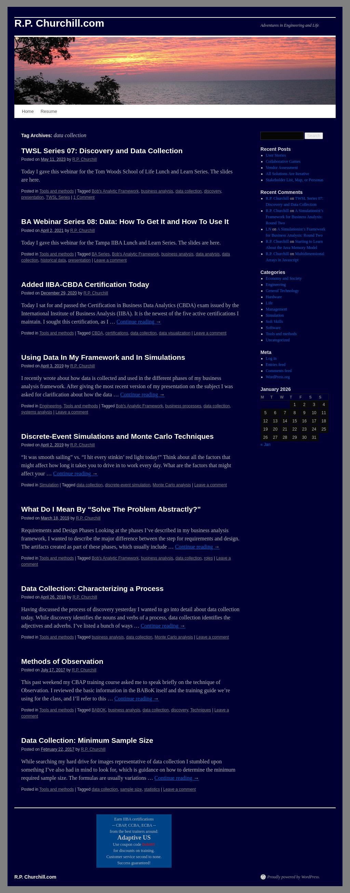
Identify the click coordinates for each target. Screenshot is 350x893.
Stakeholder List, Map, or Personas (295, 180)
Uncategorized (278, 340)
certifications (116, 333)
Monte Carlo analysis (172, 485)
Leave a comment (110, 260)
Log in (271, 358)
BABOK (99, 710)
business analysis (157, 191)
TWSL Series (58, 197)
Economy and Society (284, 278)
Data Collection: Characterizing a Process (92, 588)
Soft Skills (274, 321)
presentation (32, 197)
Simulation (48, 485)
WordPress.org (278, 377)
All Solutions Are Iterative (287, 173)
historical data (53, 260)
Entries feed (276, 364)
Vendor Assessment (282, 167)
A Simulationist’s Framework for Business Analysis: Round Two (294, 216)
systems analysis (36, 412)
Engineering (50, 406)
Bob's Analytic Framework (115, 191)
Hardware (274, 296)
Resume (49, 111)
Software (273, 327)
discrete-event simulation (127, 485)
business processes (183, 406)
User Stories (276, 155)
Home (28, 111)
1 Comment (84, 197)
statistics (152, 789)
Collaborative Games (283, 161)
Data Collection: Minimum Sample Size (87, 740)
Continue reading (139, 322)
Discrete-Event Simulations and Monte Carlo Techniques (117, 436)
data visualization (174, 333)
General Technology (282, 290)
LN (268, 229)
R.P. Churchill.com (59, 23)
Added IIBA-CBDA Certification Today (85, 284)
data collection (188, 191)
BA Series (101, 254)
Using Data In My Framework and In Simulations (103, 357)
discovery (212, 191)
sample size (131, 789)
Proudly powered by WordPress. (293, 877)
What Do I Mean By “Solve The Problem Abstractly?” (111, 509)
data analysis (208, 254)
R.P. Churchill (84, 159)
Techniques (200, 710)
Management (276, 309)
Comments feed (279, 370)
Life (269, 303)
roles (208, 558)
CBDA (97, 333)
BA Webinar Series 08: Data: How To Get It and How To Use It (125, 221)
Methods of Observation (62, 661)
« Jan (265, 444)
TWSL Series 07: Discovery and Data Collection (102, 151)
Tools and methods (56, 191)
